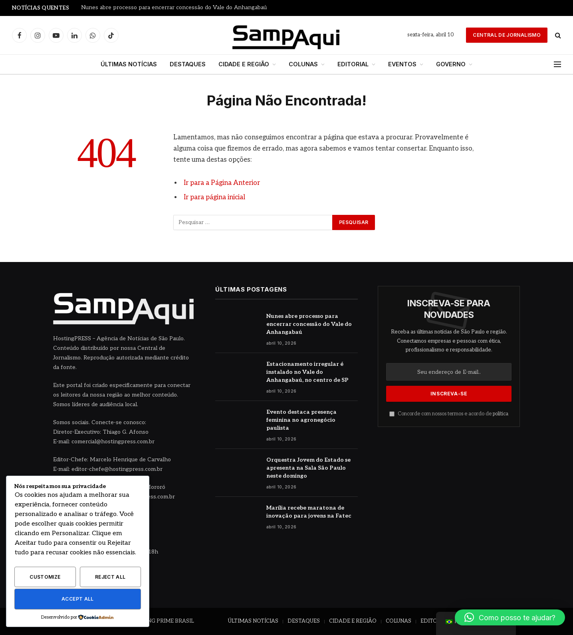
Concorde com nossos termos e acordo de (448, 414)
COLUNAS (303, 64)
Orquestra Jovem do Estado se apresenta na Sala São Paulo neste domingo (308, 467)
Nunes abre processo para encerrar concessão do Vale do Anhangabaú (174, 7)
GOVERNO (451, 64)
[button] (510, 617)
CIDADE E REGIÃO (243, 64)
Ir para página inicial (214, 197)
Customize (45, 577)
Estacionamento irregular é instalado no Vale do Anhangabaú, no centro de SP (307, 372)
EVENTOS (402, 64)
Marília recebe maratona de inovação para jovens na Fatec (308, 511)
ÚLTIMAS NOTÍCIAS (129, 64)
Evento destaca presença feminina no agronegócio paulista (301, 420)
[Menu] (557, 64)
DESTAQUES (188, 64)
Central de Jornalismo (507, 35)
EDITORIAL (353, 64)
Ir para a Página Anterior (222, 183)
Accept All (77, 599)
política (500, 414)
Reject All (110, 577)
